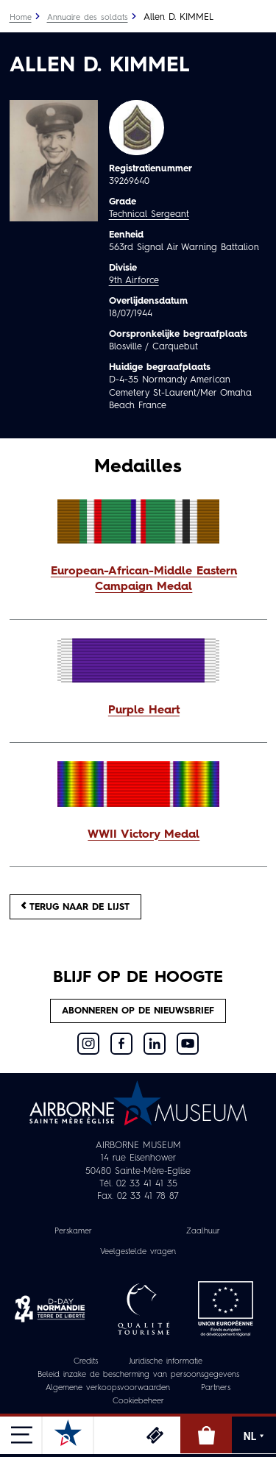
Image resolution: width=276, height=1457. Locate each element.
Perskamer (73, 1232)
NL (254, 1436)
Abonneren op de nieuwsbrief (138, 1011)
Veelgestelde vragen (138, 1252)
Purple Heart (144, 710)
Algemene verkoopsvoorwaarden (108, 1388)
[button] (138, 580)
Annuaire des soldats (87, 18)
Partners (215, 1388)
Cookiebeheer (138, 1401)
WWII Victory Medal (143, 835)
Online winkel (206, 1435)
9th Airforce (134, 280)
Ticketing (154, 1435)
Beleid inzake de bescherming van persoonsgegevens (138, 1375)
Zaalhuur (203, 1232)
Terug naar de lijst (75, 906)
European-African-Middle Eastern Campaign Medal (144, 580)
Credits (86, 1362)
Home (21, 18)
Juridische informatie (165, 1362)
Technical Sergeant (149, 214)
